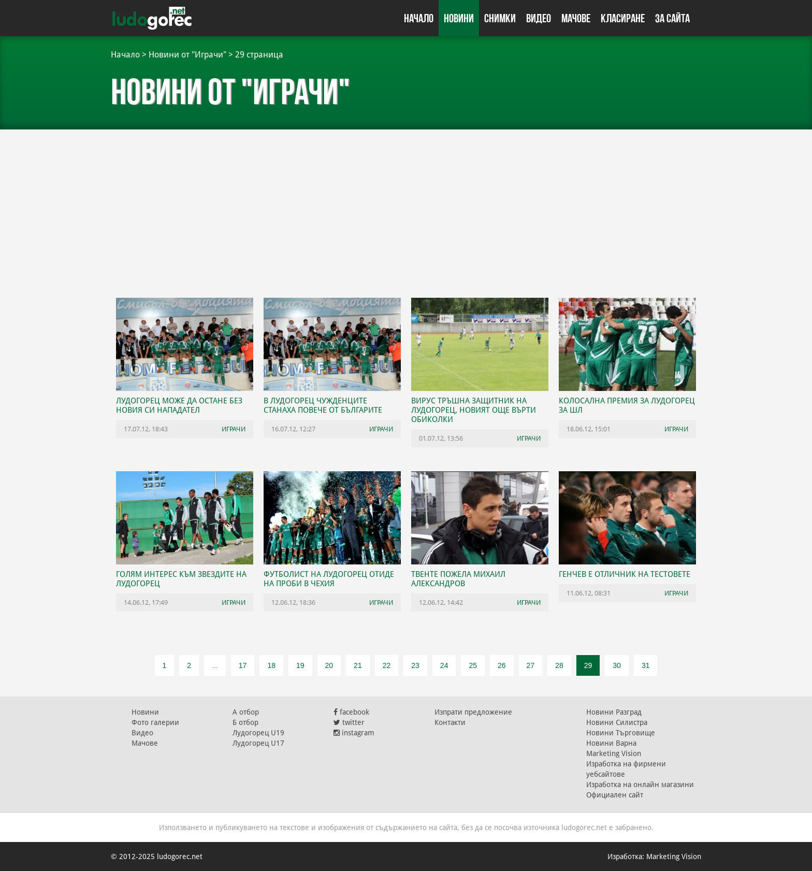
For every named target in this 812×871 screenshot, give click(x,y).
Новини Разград (614, 712)
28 (559, 665)
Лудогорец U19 (258, 733)
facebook (351, 712)
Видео (538, 18)
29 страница (259, 55)
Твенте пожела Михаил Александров (458, 579)
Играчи (233, 429)
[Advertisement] (406, 207)
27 (531, 665)
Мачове (575, 18)
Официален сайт (614, 795)
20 (329, 665)
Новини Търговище (620, 733)
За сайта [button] (672, 18)
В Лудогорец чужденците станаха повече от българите (323, 405)
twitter (349, 722)
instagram (354, 733)
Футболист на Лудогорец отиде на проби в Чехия (329, 579)
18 (271, 665)
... (215, 665)
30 (617, 665)
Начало (418, 18)
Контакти (450, 722)
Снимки (500, 18)
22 (387, 665)
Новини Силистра (616, 722)
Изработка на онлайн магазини (640, 784)
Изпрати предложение (473, 712)
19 (300, 665)
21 (358, 665)
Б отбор (245, 722)
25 (473, 665)
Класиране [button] (623, 18)
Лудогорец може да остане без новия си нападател (179, 405)
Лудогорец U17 (258, 743)
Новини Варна (611, 743)
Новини (459, 18)
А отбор (246, 712)
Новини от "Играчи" (187, 55)
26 (502, 665)
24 (444, 665)
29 (588, 665)
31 (646, 665)
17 (243, 665)
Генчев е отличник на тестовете (624, 574)
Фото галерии (155, 722)
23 (415, 665)
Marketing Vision (613, 753)
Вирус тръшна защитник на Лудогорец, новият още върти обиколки (473, 410)
